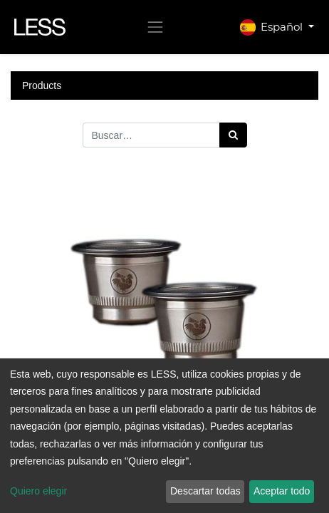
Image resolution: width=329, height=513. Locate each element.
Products (41, 85)
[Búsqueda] (233, 135)
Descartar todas (205, 491)
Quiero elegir (38, 491)
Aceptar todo (282, 491)
